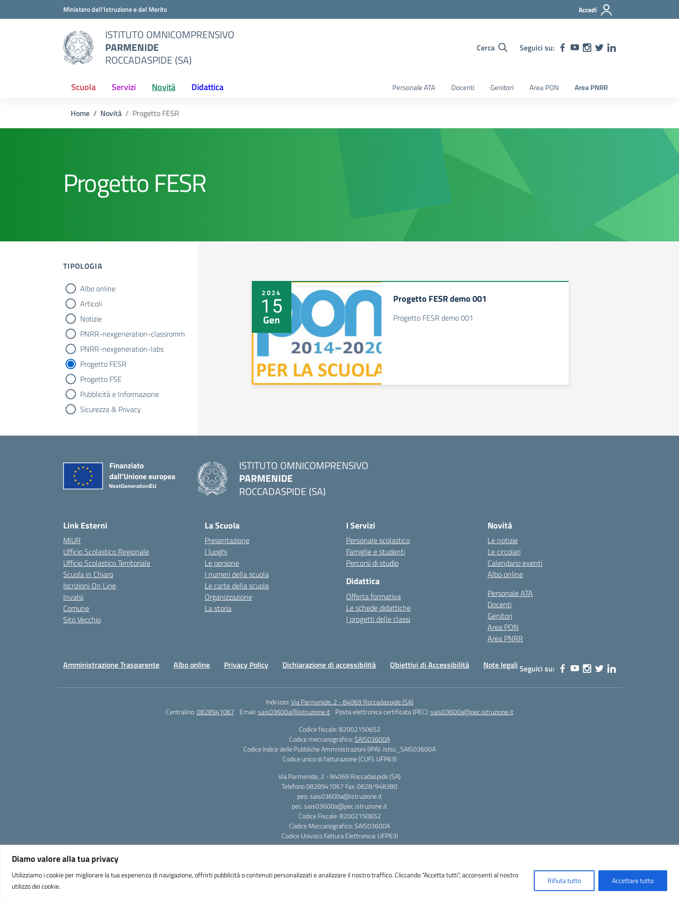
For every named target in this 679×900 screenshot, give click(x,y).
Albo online (98, 288)
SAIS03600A (372, 739)
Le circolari (504, 551)
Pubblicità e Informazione (119, 394)
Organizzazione (228, 597)
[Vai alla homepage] (78, 48)
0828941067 (215, 712)
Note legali (500, 664)
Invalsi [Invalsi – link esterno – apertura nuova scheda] (73, 597)
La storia (218, 608)
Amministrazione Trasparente (111, 664)
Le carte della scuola (237, 585)
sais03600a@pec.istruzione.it (472, 712)
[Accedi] (596, 10)
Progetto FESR (103, 364)
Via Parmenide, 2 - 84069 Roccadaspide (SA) (352, 702)
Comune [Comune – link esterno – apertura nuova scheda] (76, 608)
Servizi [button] (124, 87)
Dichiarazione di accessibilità (329, 664)
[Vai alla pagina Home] (80, 113)
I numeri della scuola (237, 574)
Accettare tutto (633, 880)
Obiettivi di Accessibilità (429, 664)
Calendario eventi (515, 563)
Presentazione (227, 540)
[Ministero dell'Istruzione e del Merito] (115, 9)
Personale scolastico (378, 540)
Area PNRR (591, 87)
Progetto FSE (101, 379)
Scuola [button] (83, 87)
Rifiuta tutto (564, 880)
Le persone (222, 563)
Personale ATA (413, 87)
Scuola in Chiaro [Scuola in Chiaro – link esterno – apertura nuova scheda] (88, 574)
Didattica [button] (207, 87)
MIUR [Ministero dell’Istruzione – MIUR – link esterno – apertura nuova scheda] (72, 540)
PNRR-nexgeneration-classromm (132, 333)
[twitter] (599, 47)
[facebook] (562, 47)
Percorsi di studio (372, 563)
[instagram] (587, 47)
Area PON (544, 87)
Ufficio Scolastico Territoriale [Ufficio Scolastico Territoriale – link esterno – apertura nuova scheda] (106, 563)
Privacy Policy (246, 664)
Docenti (462, 87)
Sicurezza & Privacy (110, 409)
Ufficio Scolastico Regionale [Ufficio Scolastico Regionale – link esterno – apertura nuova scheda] (106, 551)
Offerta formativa (373, 596)
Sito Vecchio (82, 619)
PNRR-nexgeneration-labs (122, 349)
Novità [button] (163, 87)
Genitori (501, 87)
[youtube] (575, 47)
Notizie (91, 318)
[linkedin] (611, 47)
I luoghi (216, 551)
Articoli (91, 303)
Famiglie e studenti (375, 551)
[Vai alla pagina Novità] (111, 113)
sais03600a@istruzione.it (294, 712)
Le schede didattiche (378, 607)
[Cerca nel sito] (492, 47)
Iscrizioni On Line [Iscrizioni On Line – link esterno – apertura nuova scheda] (89, 585)
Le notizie (503, 540)
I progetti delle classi (378, 619)
